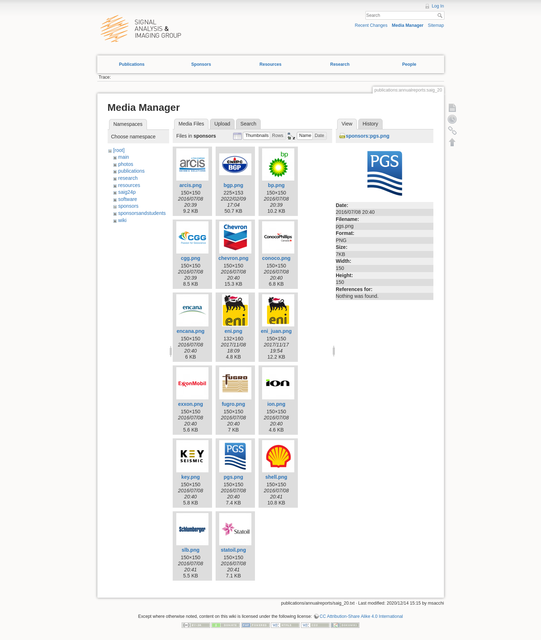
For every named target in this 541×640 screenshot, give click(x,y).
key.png (190, 477)
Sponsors (201, 64)
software (127, 199)
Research (339, 64)
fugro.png (233, 404)
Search (440, 15)
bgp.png (233, 185)
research (127, 178)
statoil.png (233, 550)
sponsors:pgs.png (367, 136)
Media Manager (408, 25)
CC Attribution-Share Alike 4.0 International (361, 616)
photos (125, 164)
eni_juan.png (276, 331)
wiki (122, 220)
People (409, 64)
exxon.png (190, 404)
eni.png (233, 331)
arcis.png (190, 185)
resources (129, 185)
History (370, 124)
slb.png (191, 550)
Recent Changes (371, 25)
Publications (131, 64)
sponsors (128, 206)
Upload (222, 124)
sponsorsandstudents (142, 213)
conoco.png (276, 258)
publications (131, 171)
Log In (438, 6)
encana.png (191, 331)
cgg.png (190, 258)
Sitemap (436, 25)
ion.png (276, 404)
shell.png (276, 477)
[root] (118, 150)
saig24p (127, 192)
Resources (270, 64)
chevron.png (233, 258)
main (123, 157)
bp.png (276, 185)
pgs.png (233, 477)
